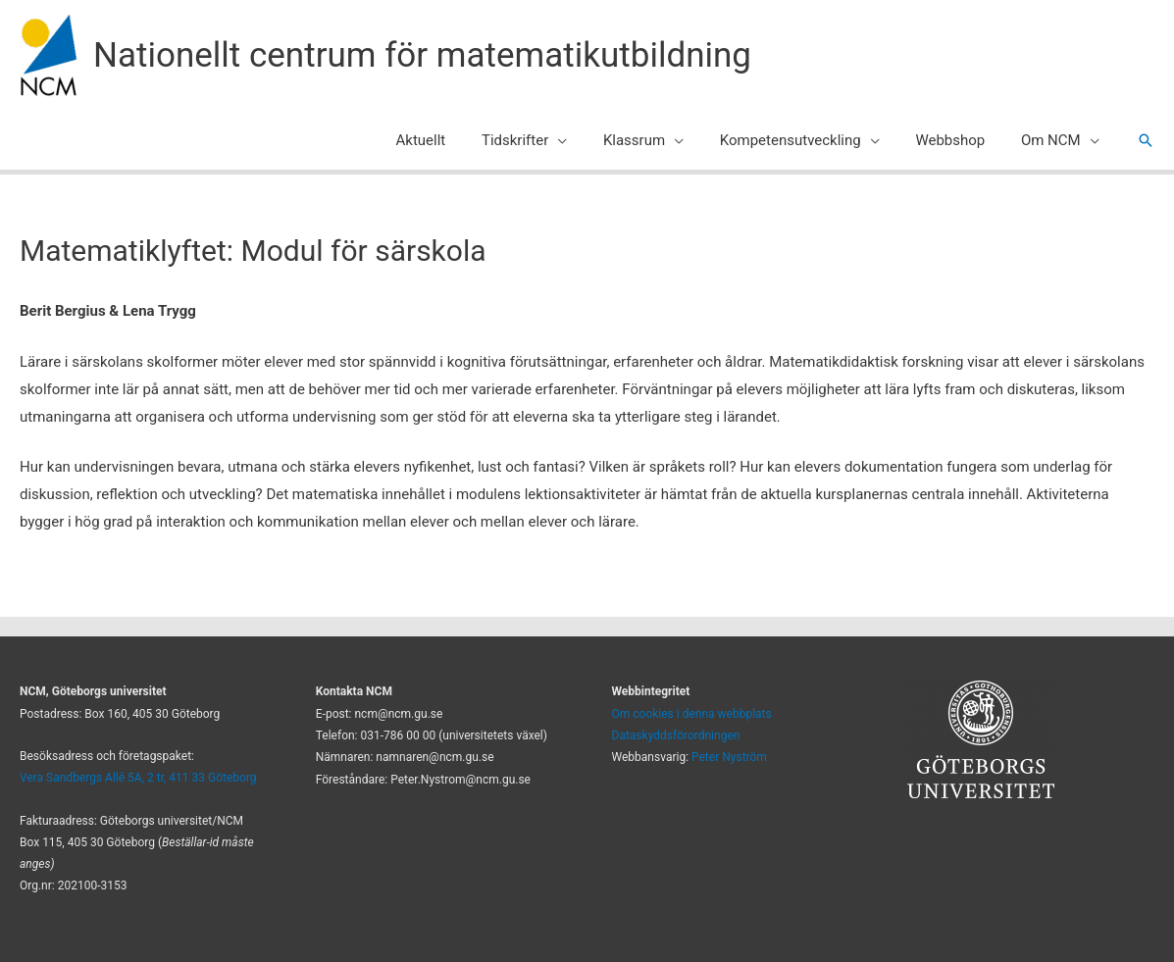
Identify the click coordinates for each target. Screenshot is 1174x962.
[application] (587, 140)
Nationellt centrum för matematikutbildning (422, 55)
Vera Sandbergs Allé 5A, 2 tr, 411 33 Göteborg (138, 778)
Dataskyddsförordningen (676, 735)
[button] (1145, 140)
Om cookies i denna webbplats (692, 714)
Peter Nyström (729, 757)
